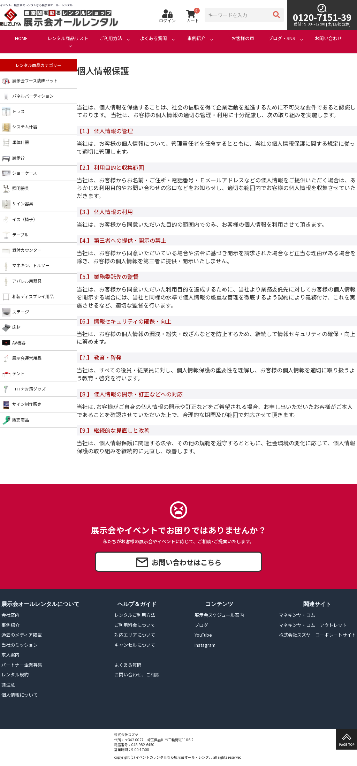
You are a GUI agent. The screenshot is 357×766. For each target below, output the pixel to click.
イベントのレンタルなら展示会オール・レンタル (174, 757)
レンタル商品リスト (67, 38)
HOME (21, 38)
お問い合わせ (328, 38)
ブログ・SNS (281, 38)
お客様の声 (242, 38)
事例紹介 (196, 38)
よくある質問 (153, 38)
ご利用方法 (110, 38)
